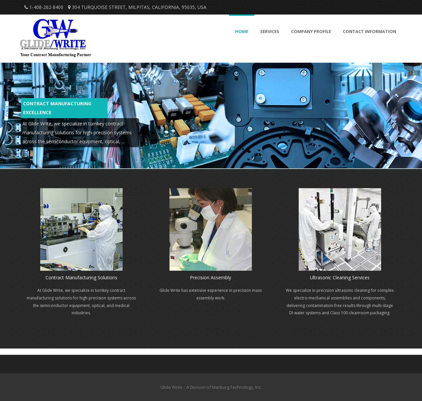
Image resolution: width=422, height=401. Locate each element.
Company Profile (311, 31)
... (123, 141)
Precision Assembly (210, 278)
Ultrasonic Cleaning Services (340, 278)
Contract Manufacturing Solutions (81, 278)
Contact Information (369, 31)
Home (241, 31)
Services (269, 31)
